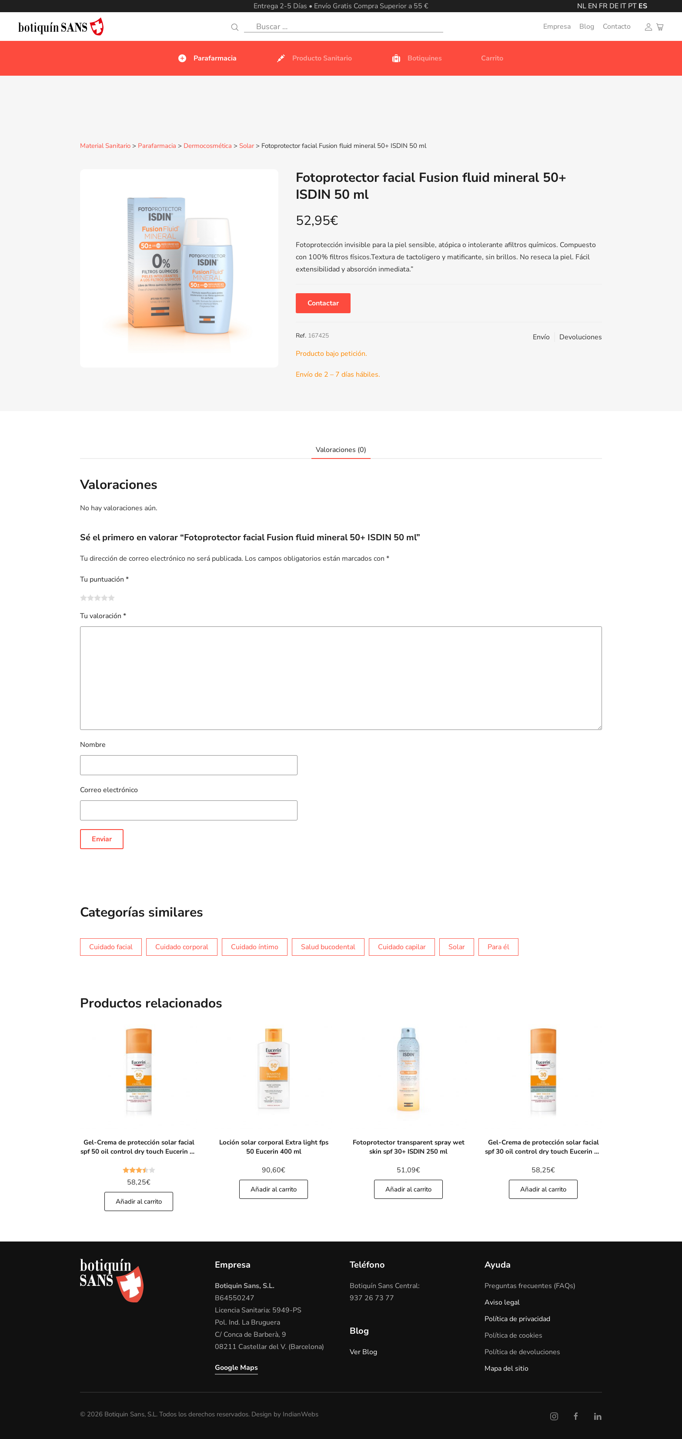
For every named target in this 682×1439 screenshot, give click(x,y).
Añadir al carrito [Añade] (139, 1201)
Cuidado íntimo (254, 946)
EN (592, 6)
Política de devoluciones (522, 1351)
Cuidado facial (111, 946)
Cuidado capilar (402, 946)
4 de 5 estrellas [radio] (104, 597)
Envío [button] (541, 336)
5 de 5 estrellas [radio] (111, 597)
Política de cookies (513, 1335)
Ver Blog (363, 1351)
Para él (498, 946)
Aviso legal (502, 1302)
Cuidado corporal (181, 946)
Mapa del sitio (506, 1368)
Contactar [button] (323, 303)
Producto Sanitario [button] (314, 58)
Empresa (557, 26)
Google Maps (236, 1367)
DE (613, 6)
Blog (586, 26)
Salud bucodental (328, 946)
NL (581, 6)
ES (643, 6)
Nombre (93, 744)
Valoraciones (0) (341, 449)
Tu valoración (103, 615)
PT (632, 6)
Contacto (617, 26)
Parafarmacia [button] (207, 58)
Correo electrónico (109, 789)
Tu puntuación (104, 579)
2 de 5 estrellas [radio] (90, 597)
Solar (246, 146)
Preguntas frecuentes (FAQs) (530, 1285)
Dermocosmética (208, 146)
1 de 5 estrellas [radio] (83, 597)
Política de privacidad (517, 1318)
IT (623, 6)
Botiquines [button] (416, 58)
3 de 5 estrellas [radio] (97, 597)
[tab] (337, 449)
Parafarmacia (157, 146)
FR (603, 6)
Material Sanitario (105, 146)
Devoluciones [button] (580, 336)
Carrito (492, 58)
